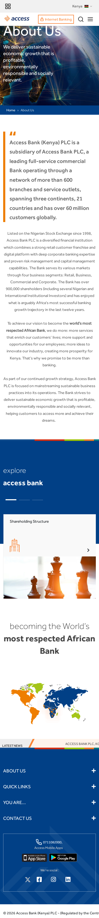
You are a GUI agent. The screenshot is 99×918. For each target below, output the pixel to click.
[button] (11, 499)
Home (10, 110)
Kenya (82, 6)
